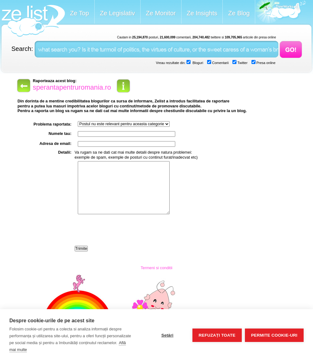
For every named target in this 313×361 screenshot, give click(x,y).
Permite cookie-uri (274, 335)
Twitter (241, 63)
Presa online (266, 63)
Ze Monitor (161, 13)
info (123, 86)
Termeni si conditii (156, 267)
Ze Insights (202, 13)
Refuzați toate (217, 335)
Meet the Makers (280, 12)
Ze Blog (239, 13)
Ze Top (79, 13)
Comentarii (220, 63)
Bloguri (197, 63)
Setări (167, 335)
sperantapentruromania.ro (72, 87)
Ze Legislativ (117, 13)
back (23, 85)
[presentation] (122, 230)
